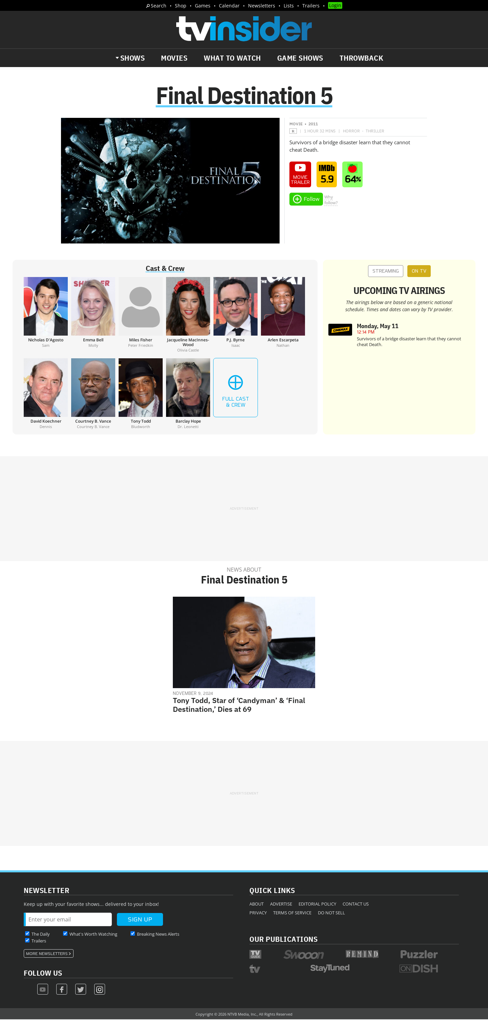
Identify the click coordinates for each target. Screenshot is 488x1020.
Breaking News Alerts (158, 935)
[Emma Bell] (93, 315)
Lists (289, 5)
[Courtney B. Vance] (93, 394)
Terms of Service (292, 913)
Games (202, 5)
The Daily (41, 935)
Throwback (362, 58)
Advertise (281, 904)
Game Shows (300, 58)
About (256, 904)
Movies (174, 58)
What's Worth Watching (93, 935)
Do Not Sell (331, 913)
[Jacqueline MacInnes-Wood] (188, 315)
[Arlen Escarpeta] (283, 315)
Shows (132, 58)
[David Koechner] (45, 394)
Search (158, 5)
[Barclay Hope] (188, 394)
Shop (180, 5)
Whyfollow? (331, 200)
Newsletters (261, 5)
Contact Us (356, 904)
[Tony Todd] (140, 394)
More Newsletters (47, 954)
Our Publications (283, 939)
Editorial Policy (317, 904)
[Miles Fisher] (140, 315)
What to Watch (232, 58)
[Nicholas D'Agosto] (45, 315)
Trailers (311, 5)
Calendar (229, 5)
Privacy (258, 913)
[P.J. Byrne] (235, 315)
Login (335, 5)
